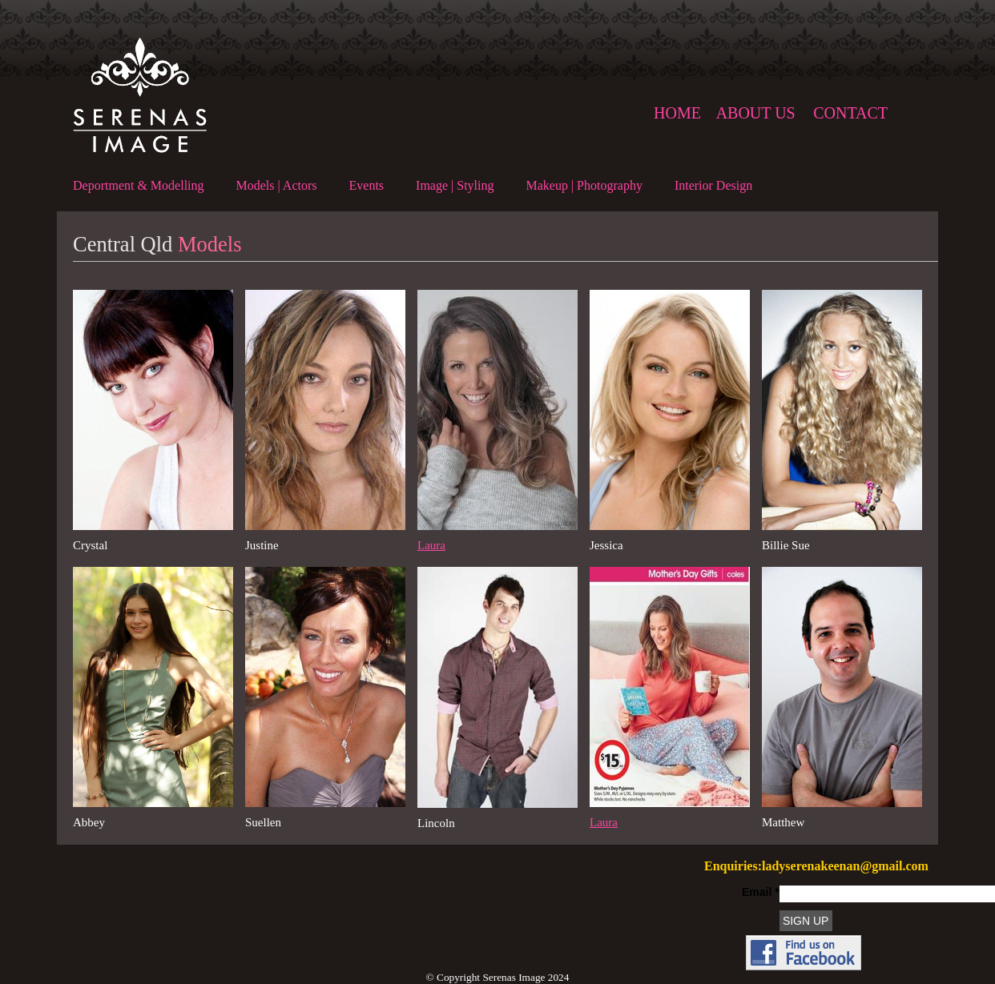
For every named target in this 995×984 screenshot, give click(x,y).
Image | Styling (454, 185)
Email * (760, 892)
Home (677, 113)
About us (756, 113)
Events (367, 185)
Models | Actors (276, 185)
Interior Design (713, 185)
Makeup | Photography (584, 185)
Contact (850, 113)
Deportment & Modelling (138, 185)
